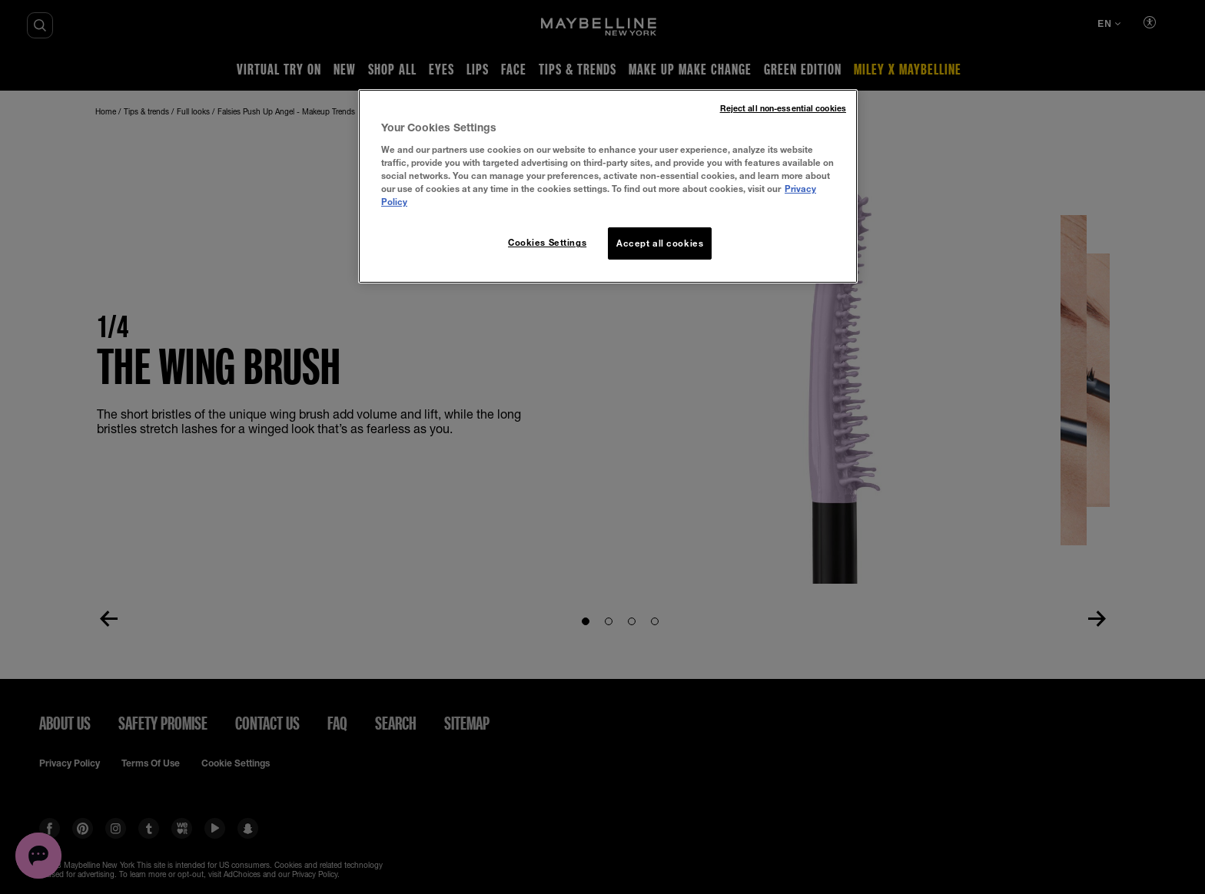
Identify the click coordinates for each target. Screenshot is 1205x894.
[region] (608, 186)
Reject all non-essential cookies (783, 108)
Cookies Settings (547, 242)
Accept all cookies (659, 243)
